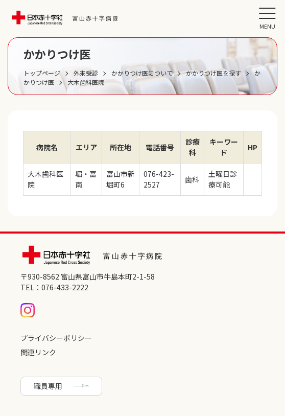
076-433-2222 (64, 287)
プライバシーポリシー (56, 338)
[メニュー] (267, 18)
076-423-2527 (159, 179)
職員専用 (48, 386)
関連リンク (38, 352)
